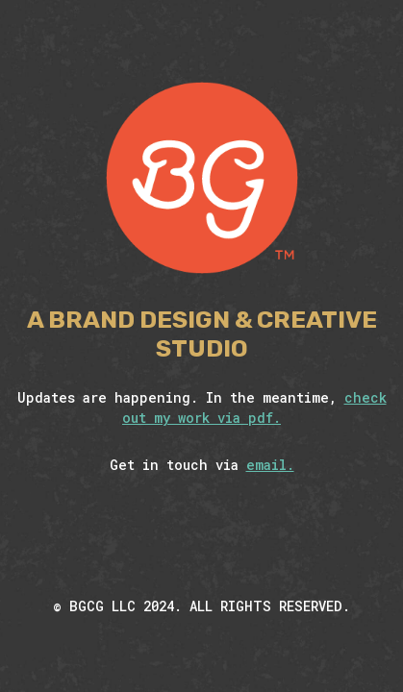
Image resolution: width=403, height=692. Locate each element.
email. (270, 465)
